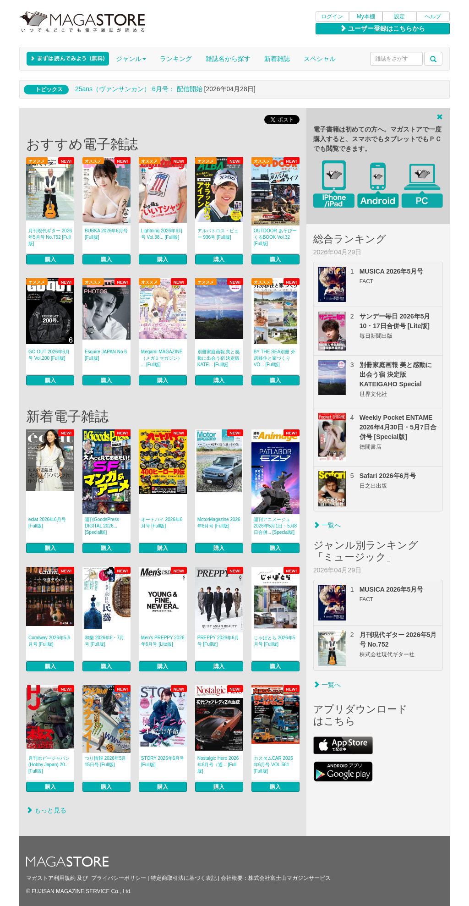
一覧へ (327, 525)
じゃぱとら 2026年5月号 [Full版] (274, 641)
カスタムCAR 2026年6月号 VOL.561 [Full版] (273, 765)
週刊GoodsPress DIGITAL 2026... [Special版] (102, 526)
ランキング (176, 58)
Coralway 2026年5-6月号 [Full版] (49, 641)
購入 (50, 259)
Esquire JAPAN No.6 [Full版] (106, 355)
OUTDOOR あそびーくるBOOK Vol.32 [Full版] (275, 237)
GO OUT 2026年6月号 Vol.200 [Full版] (49, 355)
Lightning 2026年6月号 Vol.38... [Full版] (162, 234)
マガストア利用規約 (51, 878)
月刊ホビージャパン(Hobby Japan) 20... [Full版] (49, 765)
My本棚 (366, 16)
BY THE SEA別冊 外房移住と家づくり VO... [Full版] (274, 358)
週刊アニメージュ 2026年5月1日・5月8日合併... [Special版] (275, 526)
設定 (399, 16)
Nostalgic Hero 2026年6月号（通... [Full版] (218, 765)
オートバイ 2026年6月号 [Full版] (162, 522)
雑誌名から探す (228, 58)
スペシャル (320, 58)
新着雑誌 (277, 58)
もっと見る (46, 810)
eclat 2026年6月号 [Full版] (47, 522)
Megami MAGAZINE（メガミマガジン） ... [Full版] (162, 358)
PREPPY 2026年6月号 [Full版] (218, 641)
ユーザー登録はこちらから (382, 28)
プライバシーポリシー (118, 878)
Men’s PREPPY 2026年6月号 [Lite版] (163, 641)
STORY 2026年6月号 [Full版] (163, 761)
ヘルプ (433, 16)
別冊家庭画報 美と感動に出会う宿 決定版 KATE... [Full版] (220, 358)
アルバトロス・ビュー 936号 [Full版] (218, 234)
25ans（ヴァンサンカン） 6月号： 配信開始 (138, 89)
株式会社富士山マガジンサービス (289, 878)
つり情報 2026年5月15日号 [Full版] (105, 761)
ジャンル (131, 58)
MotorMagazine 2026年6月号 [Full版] (218, 522)
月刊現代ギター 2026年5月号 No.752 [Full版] (50, 237)
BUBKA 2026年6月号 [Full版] (106, 234)
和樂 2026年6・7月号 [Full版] (104, 641)
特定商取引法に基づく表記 (184, 878)
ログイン (332, 16)
